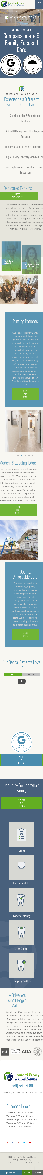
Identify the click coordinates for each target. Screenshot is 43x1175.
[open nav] (39, 4)
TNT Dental (34, 1162)
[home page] (13, 4)
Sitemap (15, 1159)
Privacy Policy (25, 1159)
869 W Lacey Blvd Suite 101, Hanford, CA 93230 (21, 1092)
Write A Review (21, 760)
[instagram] (35, 1142)
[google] (7, 1142)
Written (31, 674)
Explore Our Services (21, 803)
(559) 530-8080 (21, 1085)
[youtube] (30, 1142)
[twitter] (24, 1142)
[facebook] (12, 1142)
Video (13, 674)
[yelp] (18, 1142)
